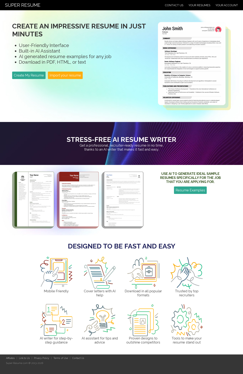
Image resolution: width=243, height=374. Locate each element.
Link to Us (24, 358)
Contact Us (174, 5)
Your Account (226, 5)
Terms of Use (60, 358)
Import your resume (65, 75)
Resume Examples (190, 190)
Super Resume (22, 5)
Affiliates (10, 358)
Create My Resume (29, 75)
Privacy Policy (41, 358)
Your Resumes (199, 5)
